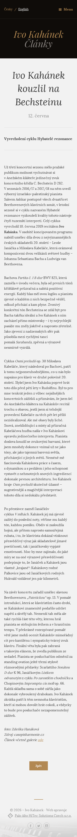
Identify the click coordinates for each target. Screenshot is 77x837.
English (23, 9)
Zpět (39, 766)
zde (40, 740)
